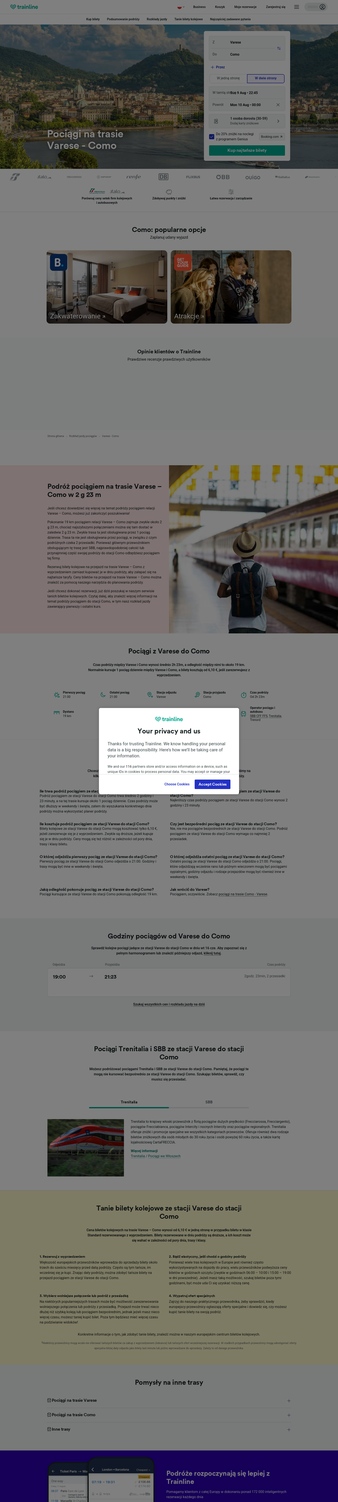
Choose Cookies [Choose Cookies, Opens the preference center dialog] (176, 784)
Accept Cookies (213, 784)
